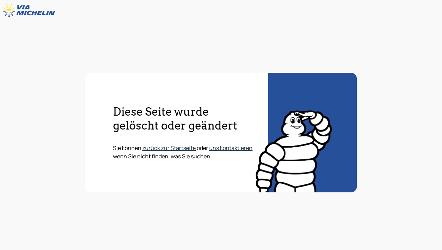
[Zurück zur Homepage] (30, 10)
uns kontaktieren (231, 148)
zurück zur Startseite (169, 148)
